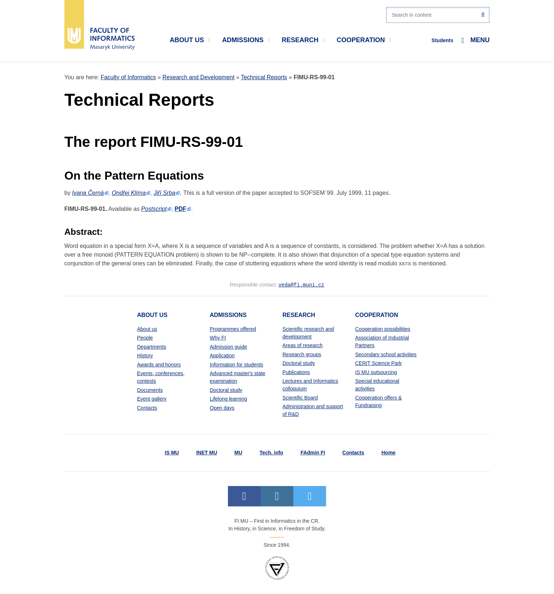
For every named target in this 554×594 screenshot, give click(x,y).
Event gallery (151, 398)
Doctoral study (226, 390)
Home (388, 452)
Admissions (246, 40)
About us (190, 40)
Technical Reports (264, 77)
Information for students (236, 364)
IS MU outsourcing (376, 372)
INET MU (206, 452)
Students (442, 40)
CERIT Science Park (378, 363)
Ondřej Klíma (128, 193)
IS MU (172, 452)
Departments (151, 346)
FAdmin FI (313, 452)
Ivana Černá (88, 193)
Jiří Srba (165, 193)
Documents (150, 390)
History (145, 355)
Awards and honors (159, 364)
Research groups (301, 354)
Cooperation (364, 40)
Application (222, 355)
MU (238, 452)
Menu (475, 40)
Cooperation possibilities (382, 329)
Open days (222, 407)
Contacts (147, 407)
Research (303, 40)
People (145, 337)
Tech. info (271, 452)
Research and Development (198, 77)
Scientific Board (300, 397)
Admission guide (228, 346)
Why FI (218, 337)
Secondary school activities (386, 354)
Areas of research (302, 345)
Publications (296, 372)
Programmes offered (233, 329)
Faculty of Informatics (128, 77)
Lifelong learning (228, 398)
